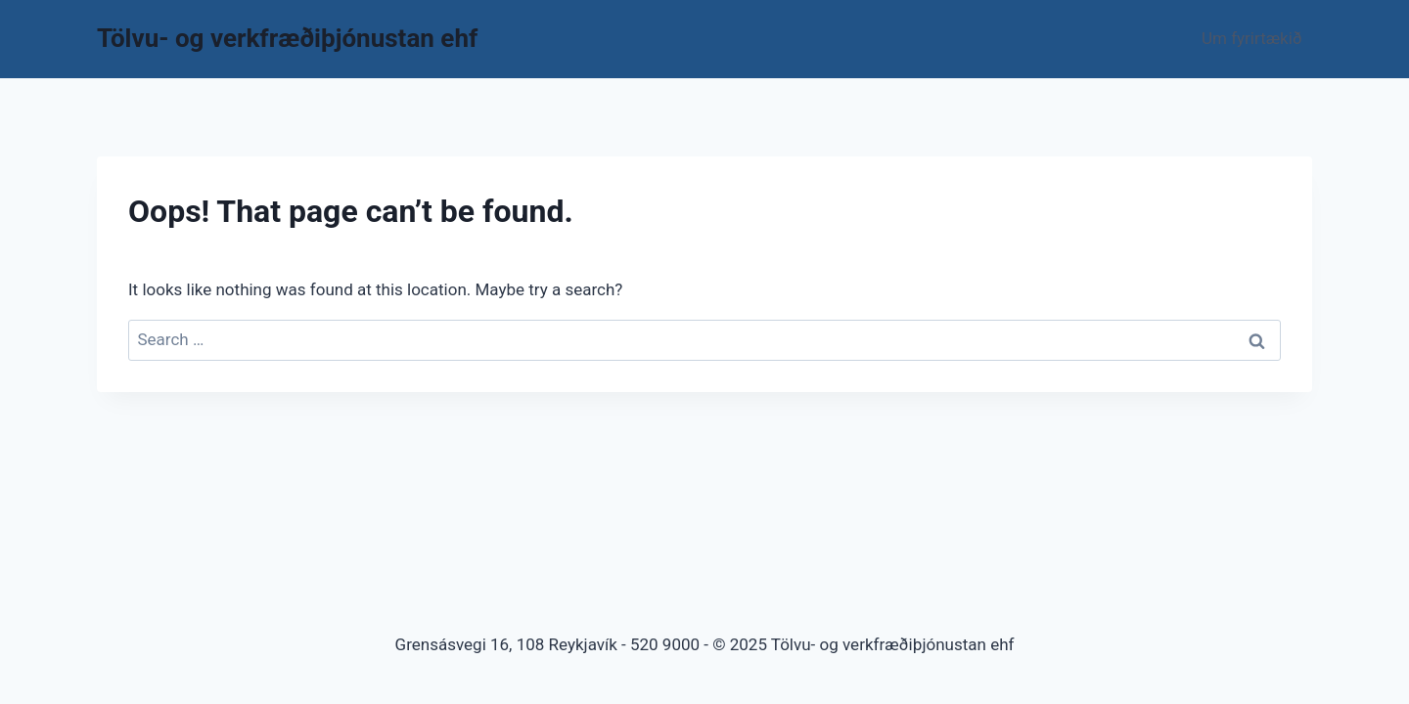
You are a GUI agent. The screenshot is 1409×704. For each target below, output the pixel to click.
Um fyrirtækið (1252, 38)
